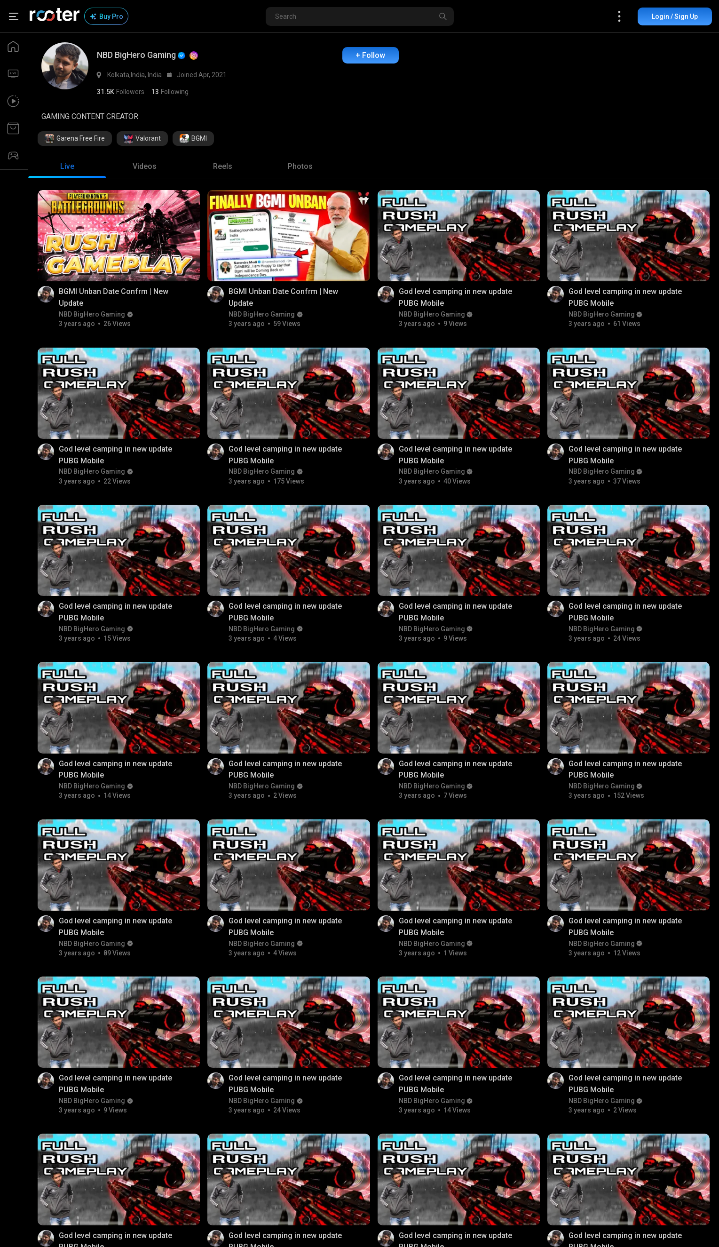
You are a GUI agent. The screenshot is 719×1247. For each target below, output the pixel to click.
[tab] (67, 166)
